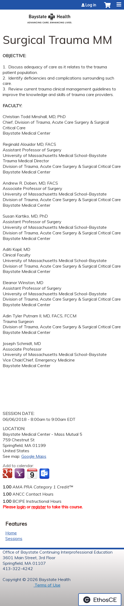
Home (11, 533)
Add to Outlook (44, 473)
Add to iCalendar (32, 473)
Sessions (13, 538)
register (38, 506)
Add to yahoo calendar (20, 473)
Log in (90, 5)
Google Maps (33, 456)
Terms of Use (47, 585)
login (21, 506)
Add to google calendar (8, 473)
